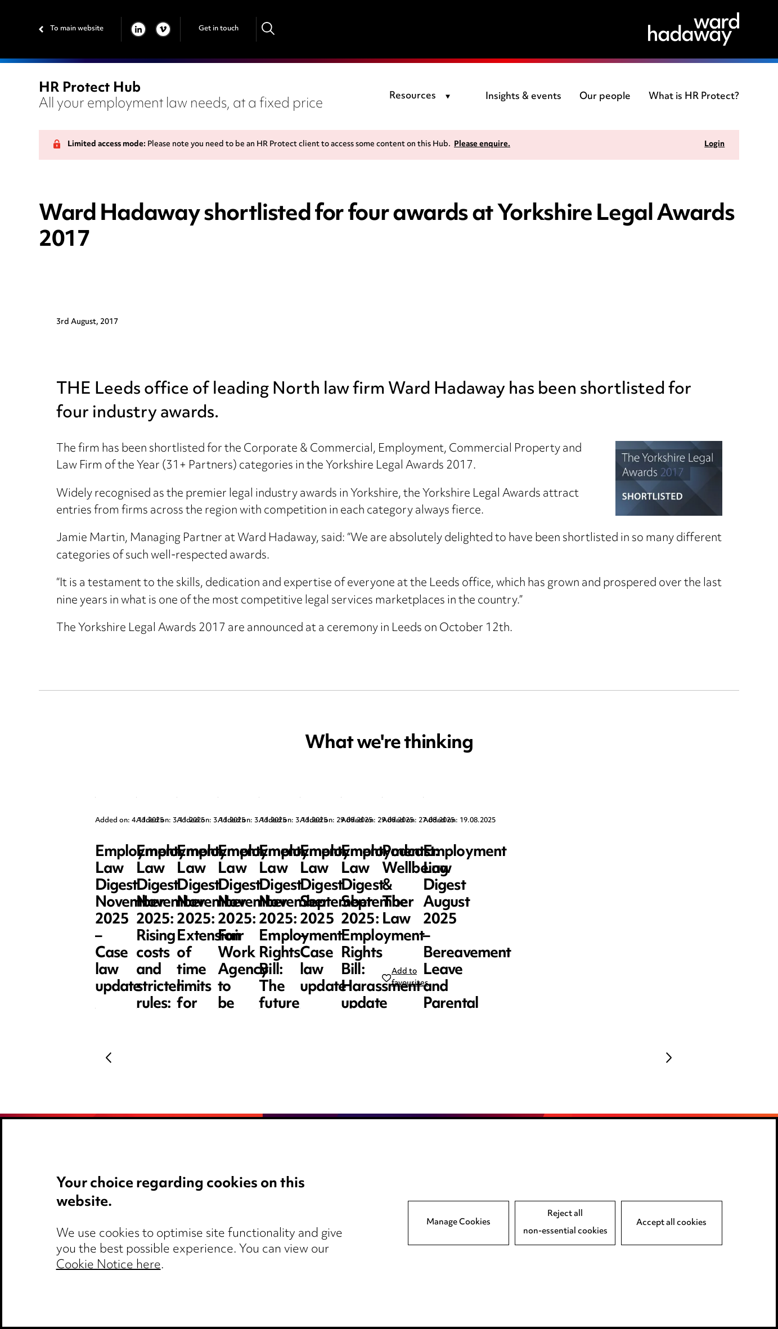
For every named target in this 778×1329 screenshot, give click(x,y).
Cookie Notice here (108, 1265)
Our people (605, 97)
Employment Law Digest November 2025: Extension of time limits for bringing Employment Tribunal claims (595, 886)
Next (669, 1057)
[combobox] (421, 97)
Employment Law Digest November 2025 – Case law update (175, 869)
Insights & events (523, 97)
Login (714, 145)
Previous (109, 1057)
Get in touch (219, 28)
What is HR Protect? (694, 97)
